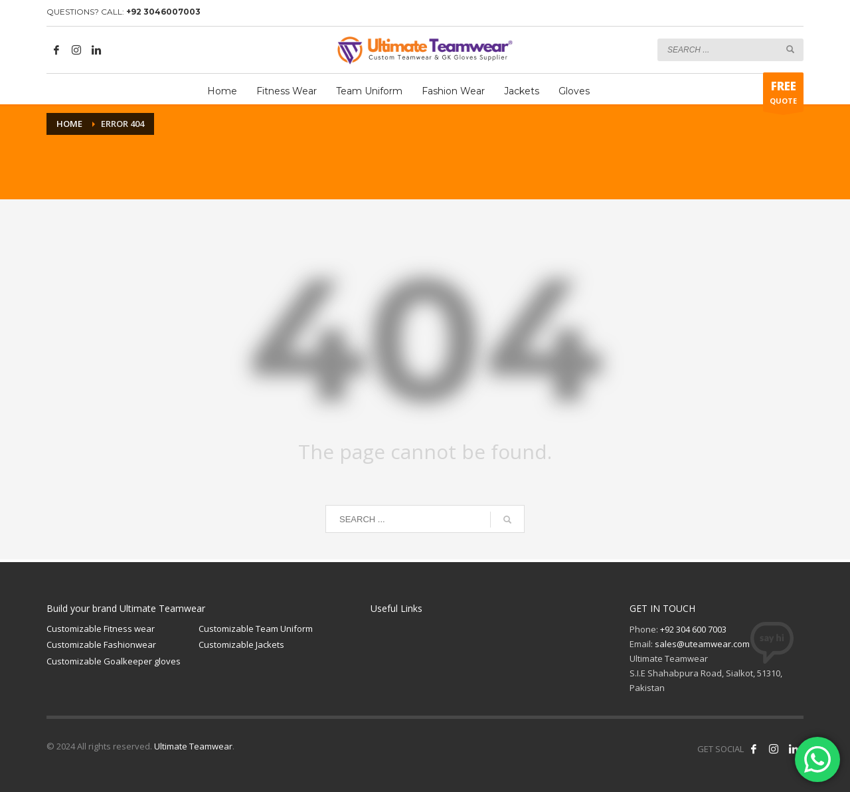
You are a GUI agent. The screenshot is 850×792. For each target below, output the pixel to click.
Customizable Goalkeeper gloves (113, 661)
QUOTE (783, 95)
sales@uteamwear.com (702, 644)
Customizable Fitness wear (100, 629)
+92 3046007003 (163, 12)
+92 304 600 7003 (693, 629)
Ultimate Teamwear (193, 746)
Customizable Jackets (241, 644)
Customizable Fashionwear (101, 644)
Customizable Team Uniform (256, 629)
